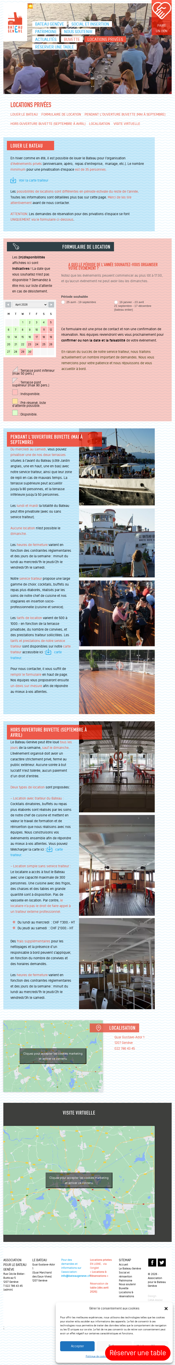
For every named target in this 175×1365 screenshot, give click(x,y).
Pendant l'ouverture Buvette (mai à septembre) (125, 114)
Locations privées (105, 39)
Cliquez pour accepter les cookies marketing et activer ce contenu (53, 1056)
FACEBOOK (152, 1262)
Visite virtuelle (127, 124)
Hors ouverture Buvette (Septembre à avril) (47, 124)
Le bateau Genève (15, 22)
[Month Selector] (29, 305)
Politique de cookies (97, 1356)
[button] (166, 1308)
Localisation (99, 124)
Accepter (77, 1346)
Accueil (123, 1264)
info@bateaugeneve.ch (76, 1276)
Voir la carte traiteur (33, 180)
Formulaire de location (61, 114)
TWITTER (161, 1262)
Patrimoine (46, 31)
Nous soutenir (78, 31)
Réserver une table (54, 47)
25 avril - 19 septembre (78, 302)
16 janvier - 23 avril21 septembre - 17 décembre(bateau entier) (132, 305)
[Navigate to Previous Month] (8, 305)
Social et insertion (90, 24)
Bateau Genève (49, 24)
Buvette (72, 39)
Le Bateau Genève (130, 1268)
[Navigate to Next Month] (51, 305)
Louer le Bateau (24, 114)
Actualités (46, 39)
